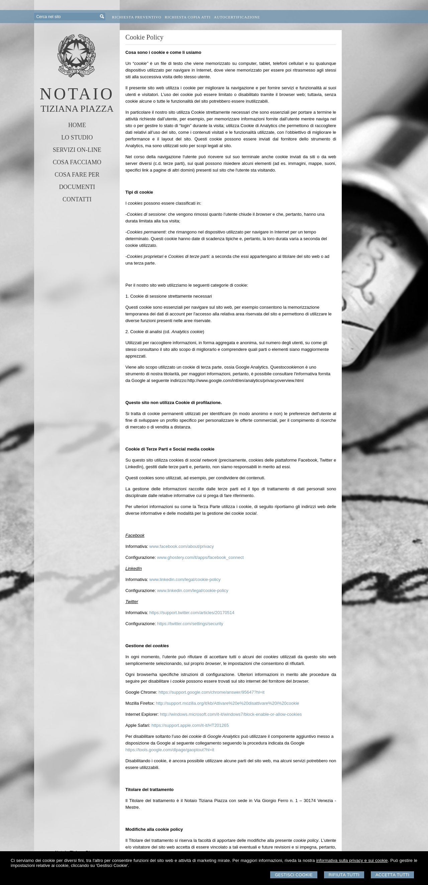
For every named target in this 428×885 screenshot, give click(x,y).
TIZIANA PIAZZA (77, 108)
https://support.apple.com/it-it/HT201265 (190, 725)
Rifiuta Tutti (344, 875)
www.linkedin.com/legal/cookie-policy (185, 579)
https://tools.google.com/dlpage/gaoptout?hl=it (169, 749)
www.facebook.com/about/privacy (181, 546)
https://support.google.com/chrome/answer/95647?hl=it (211, 692)
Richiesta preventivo (137, 17)
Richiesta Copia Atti (188, 17)
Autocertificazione (237, 17)
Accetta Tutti (392, 875)
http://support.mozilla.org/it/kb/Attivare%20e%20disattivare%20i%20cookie (227, 703)
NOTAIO (77, 93)
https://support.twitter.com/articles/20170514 (191, 612)
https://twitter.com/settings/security (190, 623)
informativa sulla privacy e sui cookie (352, 860)
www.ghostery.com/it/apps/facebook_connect (200, 557)
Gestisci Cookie (294, 875)
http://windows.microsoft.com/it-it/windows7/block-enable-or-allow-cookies (231, 714)
